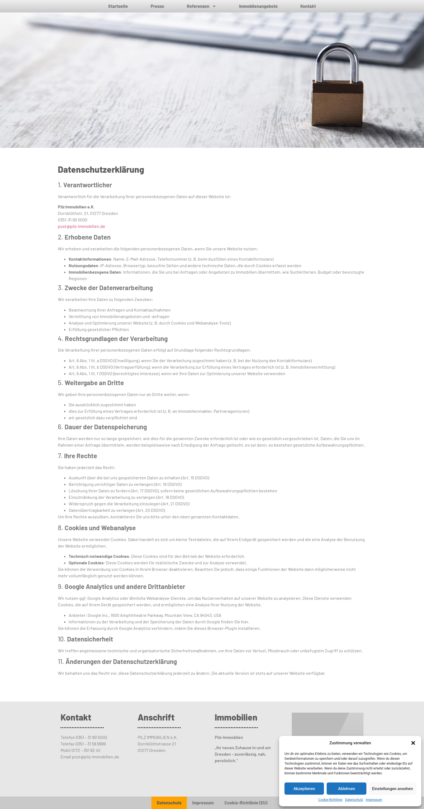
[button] (413, 743)
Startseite (118, 6)
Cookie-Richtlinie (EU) (245, 802)
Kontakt (308, 6)
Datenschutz (354, 800)
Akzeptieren (304, 788)
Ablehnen (346, 788)
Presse (157, 6)
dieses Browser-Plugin (215, 628)
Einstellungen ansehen (392, 788)
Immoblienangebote (258, 6)
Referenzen (201, 6)
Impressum (374, 800)
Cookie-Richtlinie (330, 800)
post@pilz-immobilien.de (82, 226)
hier (244, 621)
